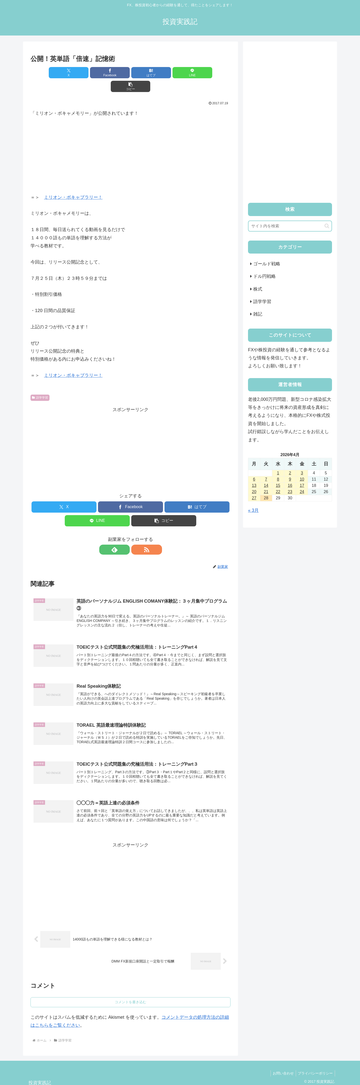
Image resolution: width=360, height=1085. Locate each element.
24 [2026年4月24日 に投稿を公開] (302, 492)
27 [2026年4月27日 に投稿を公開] (254, 498)
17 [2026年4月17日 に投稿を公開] (302, 485)
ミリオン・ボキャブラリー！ (73, 183)
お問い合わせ (281, 1063)
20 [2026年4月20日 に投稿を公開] (254, 492)
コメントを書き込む (130, 991)
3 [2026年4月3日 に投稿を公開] (302, 473)
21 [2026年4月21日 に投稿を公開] (266, 492)
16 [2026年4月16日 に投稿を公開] (290, 485)
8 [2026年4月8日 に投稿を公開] (278, 479)
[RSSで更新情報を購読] (136, 536)
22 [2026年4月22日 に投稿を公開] (278, 492)
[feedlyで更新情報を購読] (125, 536)
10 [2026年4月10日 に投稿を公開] (302, 479)
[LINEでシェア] (164, 72)
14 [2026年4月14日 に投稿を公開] (266, 485)
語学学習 (40, 384)
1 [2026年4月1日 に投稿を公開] (278, 473)
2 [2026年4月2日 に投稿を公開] (290, 473)
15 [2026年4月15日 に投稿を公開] (278, 485)
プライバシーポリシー (314, 1063)
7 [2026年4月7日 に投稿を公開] (266, 479)
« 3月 (253, 510)
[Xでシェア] (63, 72)
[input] (290, 226)
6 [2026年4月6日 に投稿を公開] (254, 479)
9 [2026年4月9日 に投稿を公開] (290, 479)
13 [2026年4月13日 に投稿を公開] (254, 485)
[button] (198, 72)
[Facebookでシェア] (97, 72)
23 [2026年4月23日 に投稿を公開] (290, 492)
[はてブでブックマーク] (130, 72)
